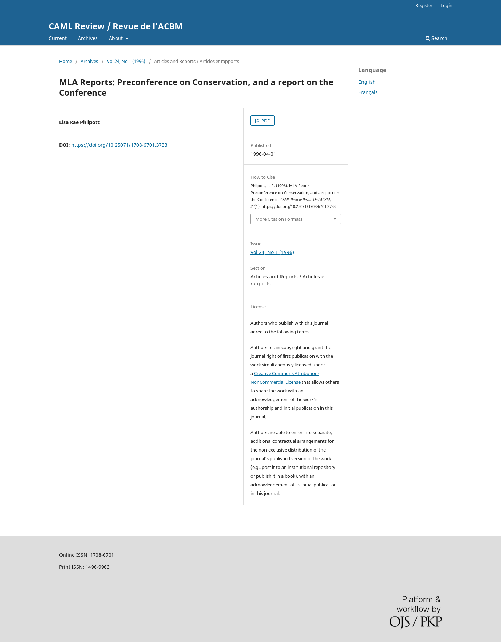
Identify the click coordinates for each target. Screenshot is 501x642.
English (367, 82)
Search (436, 38)
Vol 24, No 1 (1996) (126, 61)
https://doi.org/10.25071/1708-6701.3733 (119, 144)
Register (423, 5)
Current (58, 38)
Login (446, 5)
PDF (265, 120)
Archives (88, 38)
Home (65, 61)
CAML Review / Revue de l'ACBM (116, 26)
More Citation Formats (278, 219)
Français (368, 92)
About (116, 38)
